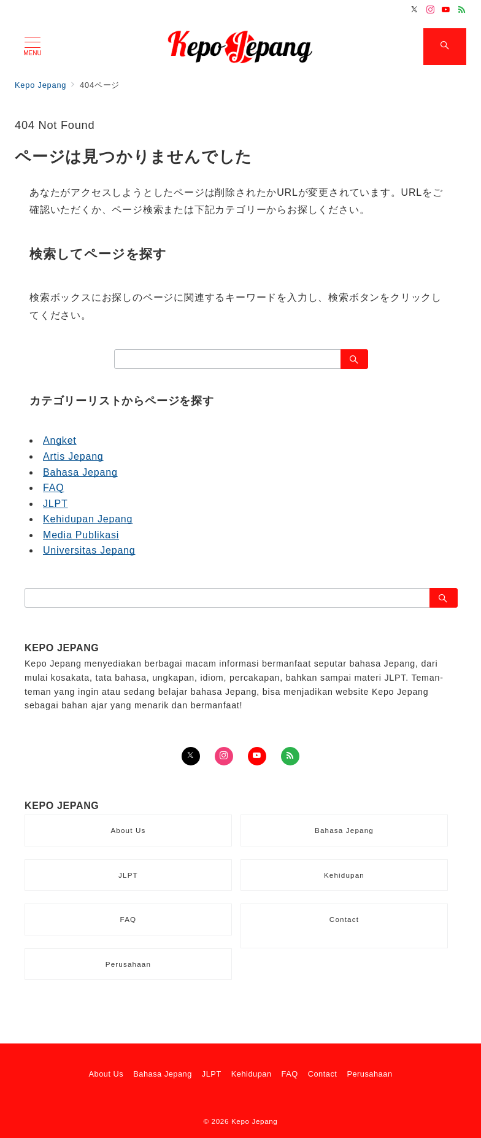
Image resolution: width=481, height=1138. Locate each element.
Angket (60, 440)
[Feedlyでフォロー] (462, 10)
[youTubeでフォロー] (257, 756)
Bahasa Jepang (80, 472)
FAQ (53, 487)
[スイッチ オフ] (444, 46)
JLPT (55, 503)
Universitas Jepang (89, 550)
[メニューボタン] (32, 46)
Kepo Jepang (254, 1121)
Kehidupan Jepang (88, 519)
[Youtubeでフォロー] (446, 10)
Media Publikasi (81, 535)
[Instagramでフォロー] (430, 10)
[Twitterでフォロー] (414, 10)
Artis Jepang (73, 456)
